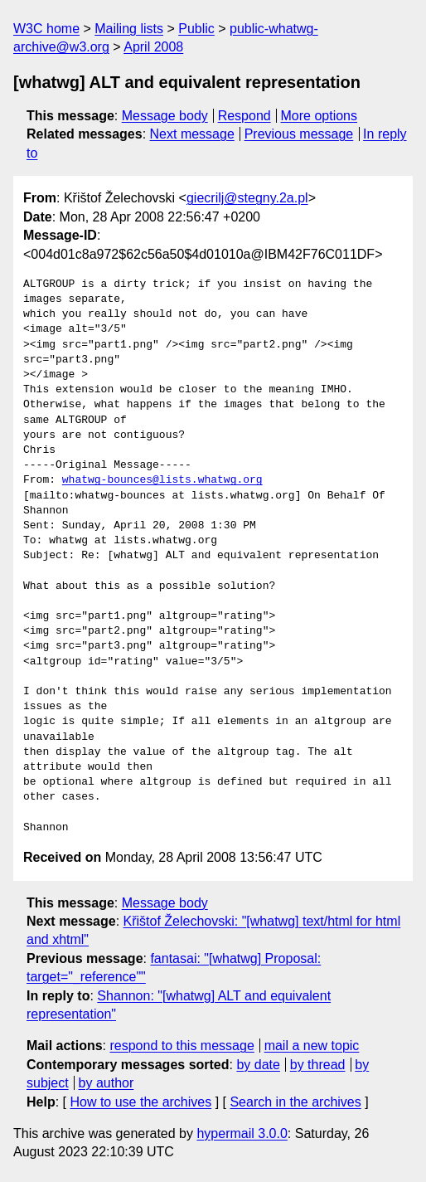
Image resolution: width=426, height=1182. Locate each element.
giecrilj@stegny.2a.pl (247, 198)
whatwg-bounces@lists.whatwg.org (162, 480)
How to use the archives (140, 1102)
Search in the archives (295, 1102)
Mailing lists (128, 29)
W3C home (46, 29)
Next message (192, 134)
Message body (165, 116)
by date (257, 1065)
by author (106, 1083)
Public (196, 29)
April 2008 (153, 47)
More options (319, 116)
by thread (318, 1065)
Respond (244, 116)
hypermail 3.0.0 (241, 1133)
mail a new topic (312, 1046)
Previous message (299, 134)
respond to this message (181, 1046)
